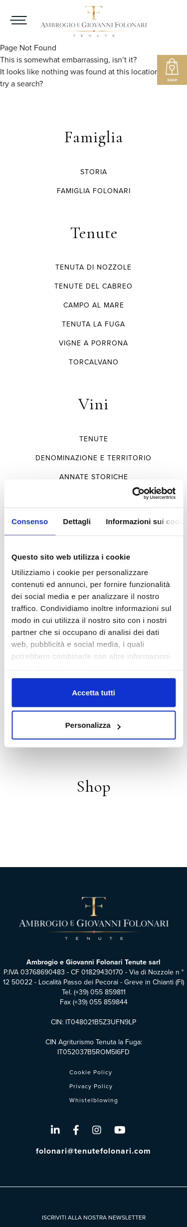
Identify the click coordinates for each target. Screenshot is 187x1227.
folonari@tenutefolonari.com (93, 1151)
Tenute (94, 233)
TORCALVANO (94, 362)
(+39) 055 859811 (100, 992)
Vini (93, 404)
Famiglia (93, 137)
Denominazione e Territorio (93, 458)
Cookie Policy (90, 1072)
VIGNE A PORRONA (93, 343)
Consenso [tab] (29, 521)
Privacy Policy (91, 1086)
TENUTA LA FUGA (93, 324)
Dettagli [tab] (77, 521)
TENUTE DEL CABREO (93, 286)
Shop (93, 786)
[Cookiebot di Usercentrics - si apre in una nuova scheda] (133, 493)
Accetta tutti (93, 692)
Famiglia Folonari (94, 191)
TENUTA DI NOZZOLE (93, 267)
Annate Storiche (93, 477)
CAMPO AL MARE (93, 305)
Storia (93, 172)
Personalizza (93, 725)
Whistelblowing (93, 1100)
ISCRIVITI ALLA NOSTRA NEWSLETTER (94, 1217)
